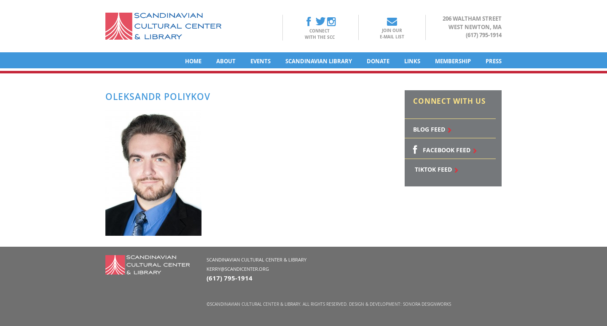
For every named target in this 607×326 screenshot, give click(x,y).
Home (193, 61)
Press (494, 61)
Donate (378, 61)
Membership (453, 61)
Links (412, 61)
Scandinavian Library (318, 61)
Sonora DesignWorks (427, 304)
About (226, 61)
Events (260, 61)
